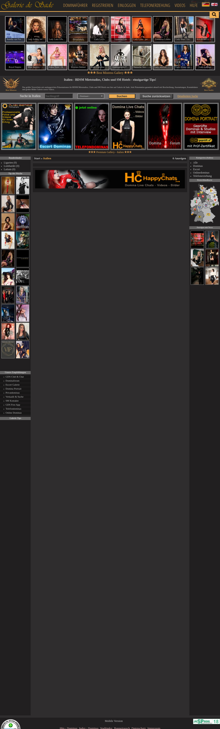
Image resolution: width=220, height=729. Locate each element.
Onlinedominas (201, 172)
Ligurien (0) (10, 162)
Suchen (122, 96)
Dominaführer (75, 5)
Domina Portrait (13, 388)
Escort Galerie (13, 384)
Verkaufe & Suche (15, 396)
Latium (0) (9, 169)
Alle (195, 162)
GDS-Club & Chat (15, 376)
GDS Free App (13, 404)
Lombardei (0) (11, 166)
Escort (196, 169)
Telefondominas (13, 408)
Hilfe (194, 5)
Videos (180, 5)
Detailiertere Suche (188, 96)
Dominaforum (12, 380)
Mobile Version (114, 721)
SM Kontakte (12, 400)
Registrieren (102, 5)
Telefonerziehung (155, 5)
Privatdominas (13, 392)
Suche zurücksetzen (156, 96)
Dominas (198, 166)
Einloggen (127, 5)
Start (37, 158)
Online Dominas (14, 412)
